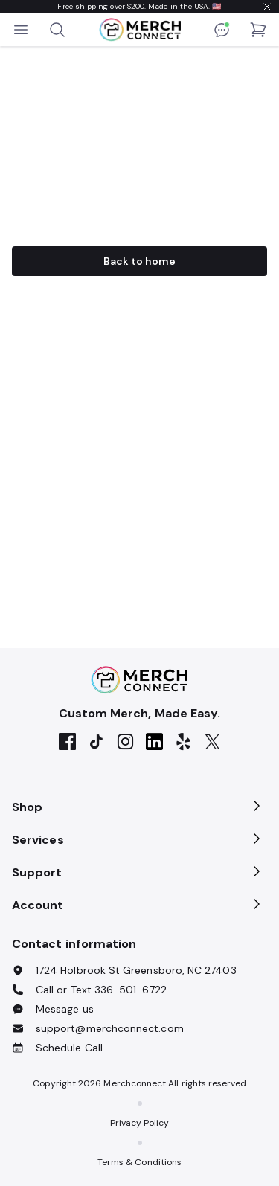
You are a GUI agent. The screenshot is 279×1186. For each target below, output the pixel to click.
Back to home (139, 261)
